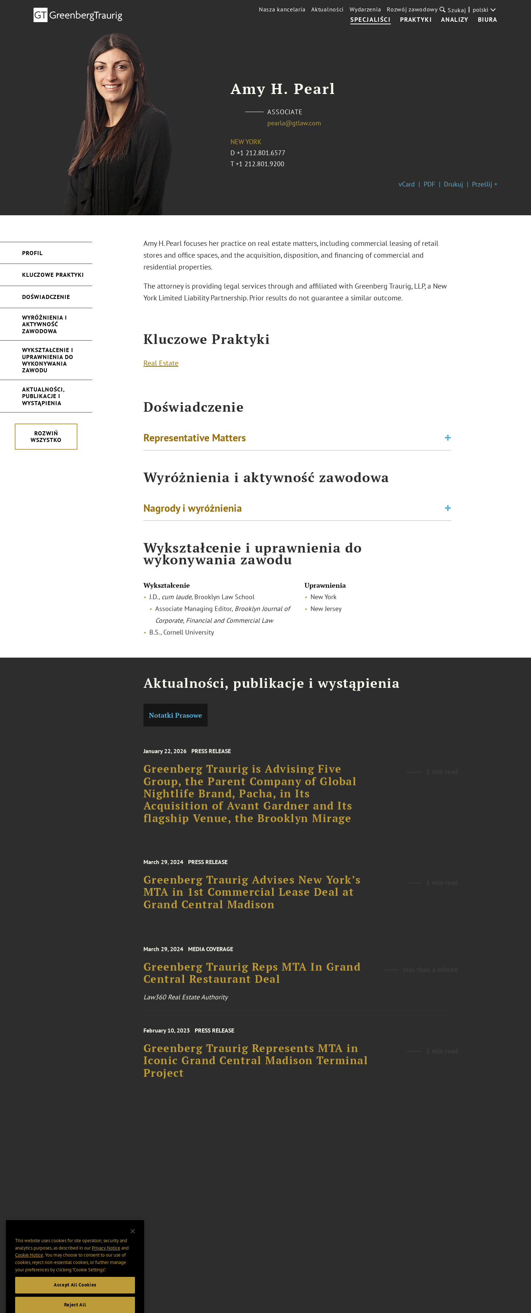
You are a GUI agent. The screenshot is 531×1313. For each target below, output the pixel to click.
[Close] (133, 1241)
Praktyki (416, 20)
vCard (407, 184)
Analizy (454, 20)
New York (245, 141)
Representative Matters (194, 439)
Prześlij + (484, 184)
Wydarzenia (365, 9)
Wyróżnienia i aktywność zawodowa (44, 324)
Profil (32, 253)
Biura (487, 20)
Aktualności (327, 9)
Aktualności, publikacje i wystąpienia (43, 396)
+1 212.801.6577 (261, 153)
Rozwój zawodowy (412, 9)
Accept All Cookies (75, 1295)
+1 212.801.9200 (260, 164)
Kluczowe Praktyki (53, 274)
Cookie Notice (29, 1265)
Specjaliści (370, 20)
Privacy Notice (106, 1258)
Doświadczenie (46, 296)
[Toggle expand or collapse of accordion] (447, 439)
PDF (429, 184)
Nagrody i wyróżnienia (192, 510)
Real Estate (160, 365)
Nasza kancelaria (282, 9)
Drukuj (453, 184)
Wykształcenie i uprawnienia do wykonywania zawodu (47, 360)
